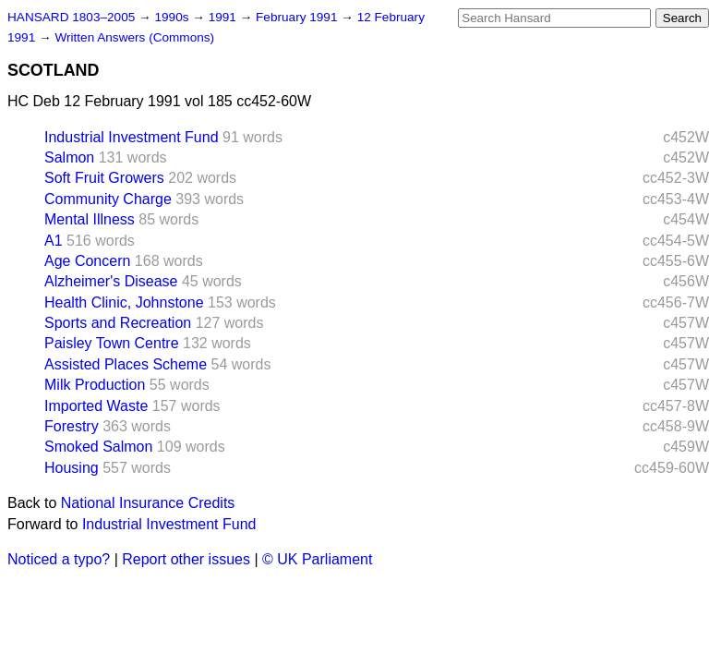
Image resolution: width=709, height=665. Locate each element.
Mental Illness (89, 219)
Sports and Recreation (117, 323)
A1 (53, 240)
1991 (224, 17)
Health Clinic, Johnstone (124, 302)
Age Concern (87, 261)
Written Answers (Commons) (134, 37)
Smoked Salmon (98, 446)
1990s (173, 17)
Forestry (71, 426)
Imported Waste (96, 406)
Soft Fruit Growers (104, 178)
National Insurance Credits (148, 503)
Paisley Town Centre (111, 343)
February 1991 (298, 17)
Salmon (69, 157)
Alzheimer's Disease (110, 281)
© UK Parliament (317, 559)
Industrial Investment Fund (131, 137)
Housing (71, 468)
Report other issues (186, 559)
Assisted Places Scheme (125, 364)
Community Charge (108, 199)
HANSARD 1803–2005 (71, 17)
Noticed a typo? (58, 559)
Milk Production (94, 385)
